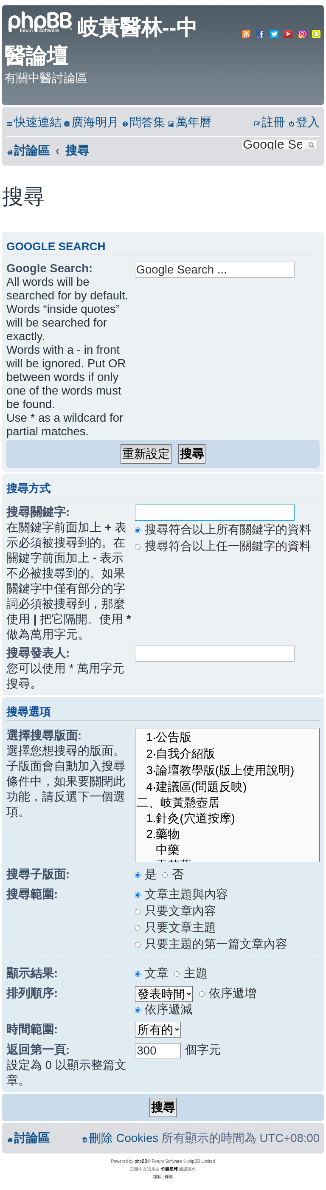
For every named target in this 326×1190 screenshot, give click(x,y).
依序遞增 (228, 993)
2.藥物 (227, 834)
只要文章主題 (175, 927)
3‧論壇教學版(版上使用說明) (227, 770)
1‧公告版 (227, 737)
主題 (191, 973)
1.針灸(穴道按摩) (227, 818)
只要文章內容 (175, 910)
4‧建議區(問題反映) (227, 786)
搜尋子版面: (38, 874)
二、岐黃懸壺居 (227, 803)
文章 (152, 973)
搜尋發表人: (38, 653)
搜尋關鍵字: (38, 512)
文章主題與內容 (181, 894)
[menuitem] (91, 122)
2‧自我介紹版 (227, 753)
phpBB (141, 1161)
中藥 (227, 850)
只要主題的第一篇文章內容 (211, 943)
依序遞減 (164, 1009)
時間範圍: (32, 1029)
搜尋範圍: (32, 894)
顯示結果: (32, 973)
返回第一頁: (38, 1049)
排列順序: (32, 993)
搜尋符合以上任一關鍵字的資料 (223, 546)
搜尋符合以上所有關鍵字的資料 (223, 529)
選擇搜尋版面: (44, 735)
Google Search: (49, 268)
